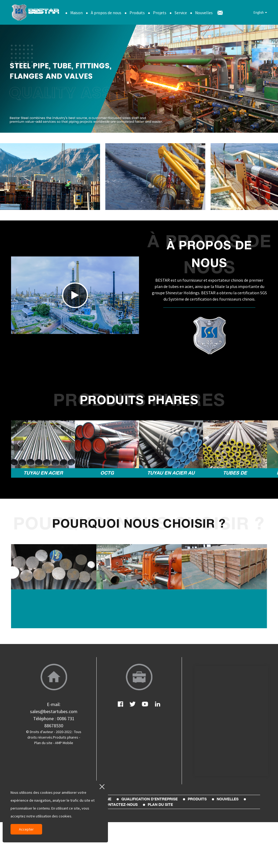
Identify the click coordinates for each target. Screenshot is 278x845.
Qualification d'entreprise (149, 798)
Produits (137, 11)
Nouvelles (204, 11)
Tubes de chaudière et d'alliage (234, 473)
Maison (76, 11)
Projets (159, 11)
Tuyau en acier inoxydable (43, 473)
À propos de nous (106, 11)
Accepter (26, 829)
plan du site (160, 804)
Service (181, 11)
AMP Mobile (64, 742)
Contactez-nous (198, 35)
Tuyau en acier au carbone (171, 473)
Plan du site (43, 742)
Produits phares (65, 737)
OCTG (107, 472)
